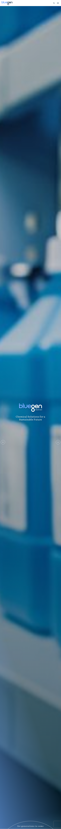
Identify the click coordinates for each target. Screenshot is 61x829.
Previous (3, 442)
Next (58, 442)
